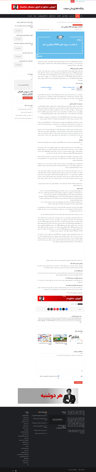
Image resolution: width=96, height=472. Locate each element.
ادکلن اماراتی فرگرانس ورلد (23, 456)
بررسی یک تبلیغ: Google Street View (61, 343)
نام (81, 371)
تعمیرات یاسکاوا (25, 444)
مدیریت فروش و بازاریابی (75, 22)
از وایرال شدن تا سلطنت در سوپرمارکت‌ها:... (38, 423)
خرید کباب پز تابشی (25, 421)
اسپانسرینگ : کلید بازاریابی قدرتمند (26, 61)
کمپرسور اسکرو (25, 462)
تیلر (27, 464)
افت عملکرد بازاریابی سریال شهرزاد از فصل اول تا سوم (23, 44)
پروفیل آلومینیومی (25, 415)
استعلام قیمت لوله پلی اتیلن (23, 440)
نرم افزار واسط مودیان (24, 448)
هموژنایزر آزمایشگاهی (24, 432)
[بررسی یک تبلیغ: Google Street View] (60, 338)
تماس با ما (30, 16)
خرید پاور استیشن (25, 442)
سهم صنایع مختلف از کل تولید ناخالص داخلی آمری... (23, 118)
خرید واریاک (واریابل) (24, 452)
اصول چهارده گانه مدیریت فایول (26, 112)
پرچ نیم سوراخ (25, 425)
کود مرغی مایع (26, 417)
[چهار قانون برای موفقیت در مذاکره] (55, 88)
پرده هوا (27, 446)
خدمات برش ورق (25, 427)
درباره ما (34, 16)
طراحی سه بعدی (25, 419)
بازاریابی (72, 304)
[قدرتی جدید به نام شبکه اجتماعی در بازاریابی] (44, 338)
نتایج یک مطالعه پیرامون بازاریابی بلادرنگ (24, 35)
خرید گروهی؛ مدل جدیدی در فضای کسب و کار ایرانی (24, 26)
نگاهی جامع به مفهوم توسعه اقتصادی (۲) (25, 109)
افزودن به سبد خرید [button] (27, 98)
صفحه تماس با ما (81, 431)
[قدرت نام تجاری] (75, 338)
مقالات (78, 16)
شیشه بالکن (26, 430)
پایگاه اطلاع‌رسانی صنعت (80, 411)
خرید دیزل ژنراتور (25, 460)
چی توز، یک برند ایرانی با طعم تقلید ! (40, 430)
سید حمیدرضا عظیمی (78, 29)
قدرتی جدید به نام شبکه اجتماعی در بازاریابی (45, 343)
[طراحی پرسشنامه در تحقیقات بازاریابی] (79, 88)
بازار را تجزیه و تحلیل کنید (27, 53)
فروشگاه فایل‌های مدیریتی (73, 423)
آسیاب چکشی (26, 423)
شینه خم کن (26, 450)
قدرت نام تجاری (79, 343)
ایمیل (81, 376)
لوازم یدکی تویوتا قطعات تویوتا (23, 436)
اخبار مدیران (72, 16)
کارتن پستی (26, 438)
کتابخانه (59, 16)
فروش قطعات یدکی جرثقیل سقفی (22, 454)
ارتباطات (76, 304)
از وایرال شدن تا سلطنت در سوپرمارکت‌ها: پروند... (23, 115)
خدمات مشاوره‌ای (52, 16)
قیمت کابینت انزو (25, 434)
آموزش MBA (26, 458)
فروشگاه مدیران (65, 16)
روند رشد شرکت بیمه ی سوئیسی (40, 433)
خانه (82, 16)
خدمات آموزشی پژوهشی (43, 16)
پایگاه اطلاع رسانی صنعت (72, 469)
